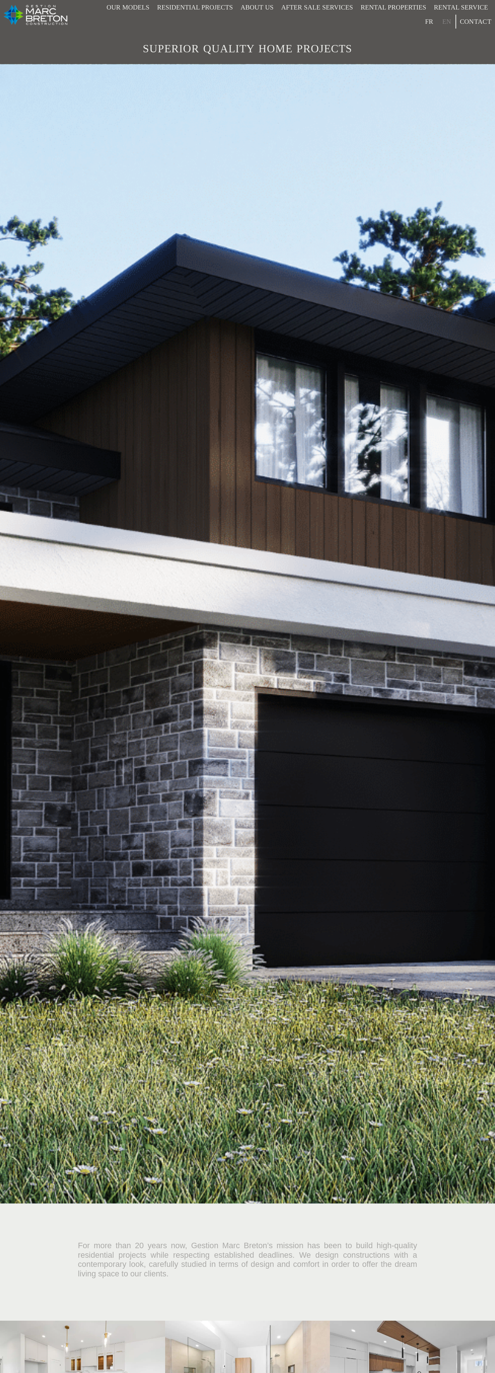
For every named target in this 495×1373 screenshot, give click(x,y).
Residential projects (195, 7)
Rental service (461, 7)
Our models (128, 7)
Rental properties (393, 7)
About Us (257, 7)
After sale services (317, 7)
